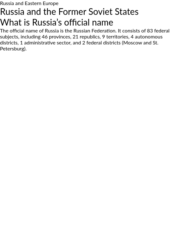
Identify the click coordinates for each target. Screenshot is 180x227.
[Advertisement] (90, 107)
